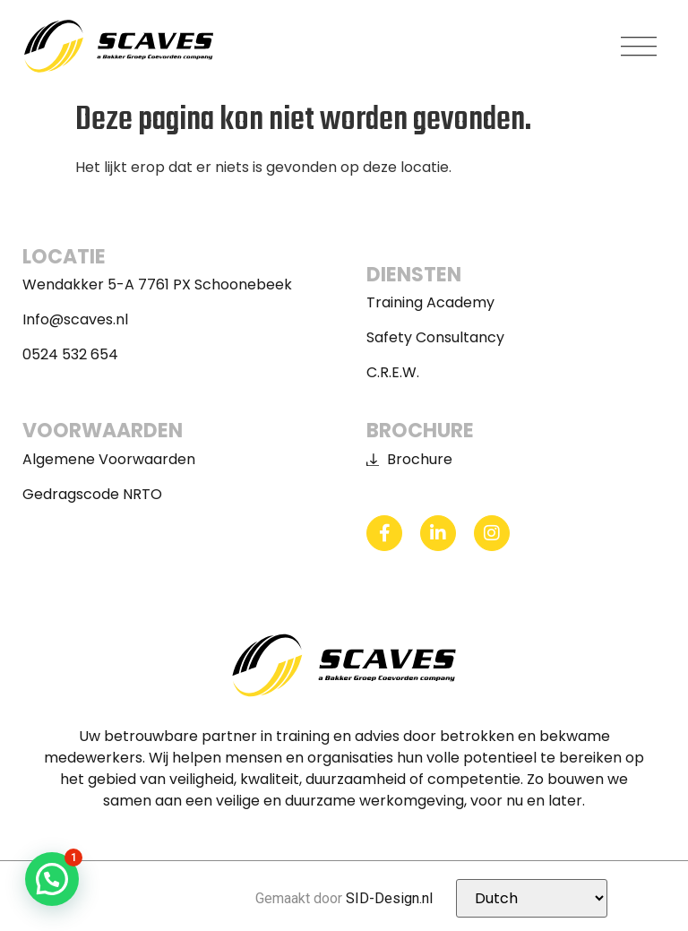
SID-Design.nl (389, 898)
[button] (639, 47)
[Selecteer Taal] (531, 898)
